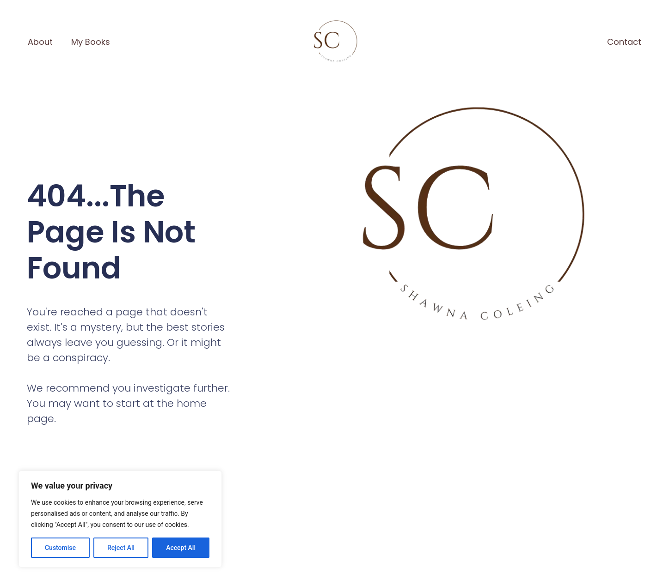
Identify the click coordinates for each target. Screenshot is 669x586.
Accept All (181, 547)
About (40, 42)
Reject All (121, 547)
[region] (120, 519)
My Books (90, 42)
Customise (60, 547)
